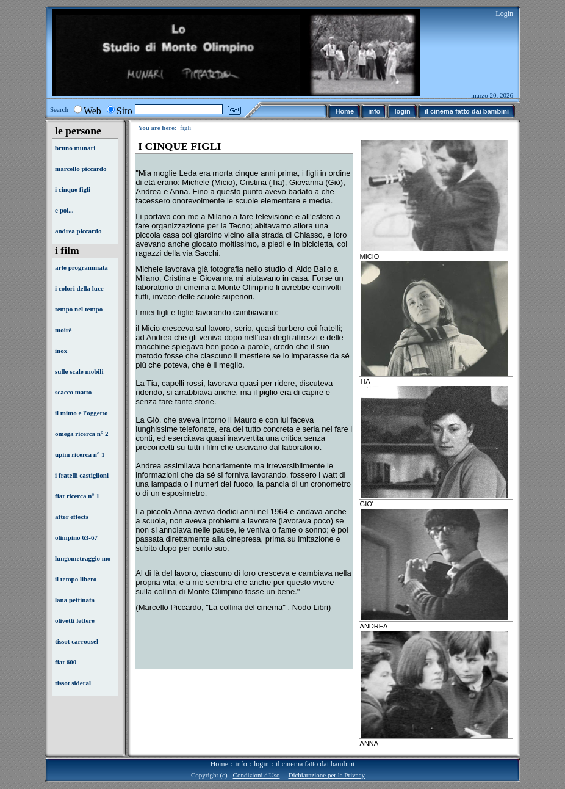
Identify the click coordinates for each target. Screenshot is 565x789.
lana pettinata (75, 599)
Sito (124, 111)
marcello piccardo (80, 168)
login (261, 764)
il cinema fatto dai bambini (315, 764)
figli (185, 127)
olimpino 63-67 (76, 537)
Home (219, 764)
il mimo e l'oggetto (81, 412)
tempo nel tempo (79, 309)
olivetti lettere (75, 620)
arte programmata (81, 267)
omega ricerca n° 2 (82, 433)
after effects (71, 516)
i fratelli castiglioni (82, 475)
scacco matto (73, 392)
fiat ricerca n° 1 (77, 496)
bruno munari (75, 147)
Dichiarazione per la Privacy (326, 775)
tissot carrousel (76, 641)
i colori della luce (79, 288)
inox (61, 350)
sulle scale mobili (79, 371)
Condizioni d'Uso (256, 775)
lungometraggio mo (82, 558)
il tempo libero (75, 579)
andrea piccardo (78, 231)
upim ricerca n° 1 (80, 454)
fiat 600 (65, 662)
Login (504, 13)
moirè (63, 329)
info (241, 764)
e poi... (64, 210)
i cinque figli (72, 189)
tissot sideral (73, 682)
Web (92, 111)
